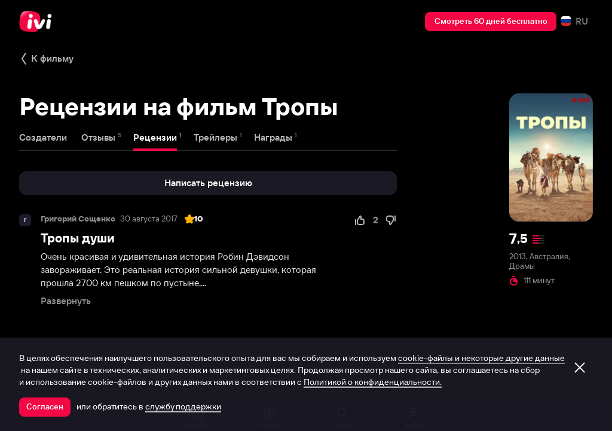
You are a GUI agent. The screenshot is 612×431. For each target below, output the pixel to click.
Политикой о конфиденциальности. (373, 382)
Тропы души (78, 238)
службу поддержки (183, 406)
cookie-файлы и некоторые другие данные (481, 358)
